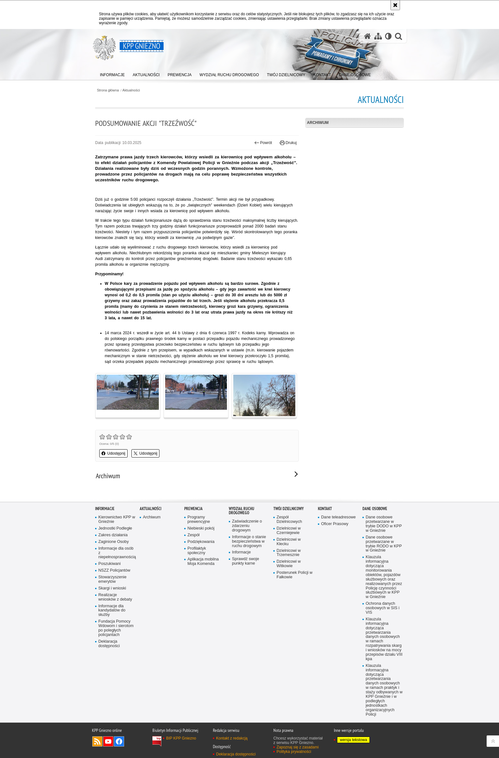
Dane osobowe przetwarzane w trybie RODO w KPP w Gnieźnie (384, 544)
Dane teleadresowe (338, 517)
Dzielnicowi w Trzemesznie (289, 553)
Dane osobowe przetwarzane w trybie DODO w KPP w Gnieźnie (384, 524)
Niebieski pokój (200, 528)
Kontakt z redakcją (232, 738)
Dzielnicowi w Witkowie (289, 563)
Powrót (263, 142)
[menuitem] (112, 73)
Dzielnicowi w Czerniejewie (289, 530)
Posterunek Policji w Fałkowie (295, 575)
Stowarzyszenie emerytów (112, 579)
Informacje (105, 508)
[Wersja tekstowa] (388, 36)
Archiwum (318, 122)
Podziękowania (200, 542)
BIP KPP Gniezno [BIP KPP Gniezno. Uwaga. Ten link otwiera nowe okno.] (181, 738)
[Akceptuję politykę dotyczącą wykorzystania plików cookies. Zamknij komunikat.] (395, 5)
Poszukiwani (109, 564)
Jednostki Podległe (115, 528)
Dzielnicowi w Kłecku (289, 542)
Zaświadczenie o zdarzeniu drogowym (247, 525)
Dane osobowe (374, 508)
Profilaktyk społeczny (196, 550)
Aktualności (131, 90)
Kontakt (325, 508)
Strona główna (108, 90)
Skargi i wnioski (112, 588)
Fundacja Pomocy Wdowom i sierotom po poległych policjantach (116, 628)
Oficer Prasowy (334, 524)
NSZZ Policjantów (114, 570)
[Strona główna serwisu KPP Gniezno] (367, 36)
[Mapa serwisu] (378, 36)
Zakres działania (113, 535)
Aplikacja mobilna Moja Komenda (203, 561)
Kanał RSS (97, 741)
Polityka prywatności (294, 751)
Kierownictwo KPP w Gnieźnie (116, 519)
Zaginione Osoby (113, 542)
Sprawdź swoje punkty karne (245, 561)
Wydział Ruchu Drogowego (241, 511)
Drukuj (288, 142)
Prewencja (193, 508)
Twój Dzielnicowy (288, 508)
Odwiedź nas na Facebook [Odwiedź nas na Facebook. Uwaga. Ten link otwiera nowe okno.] (119, 741)
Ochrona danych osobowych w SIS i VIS (382, 608)
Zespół (193, 535)
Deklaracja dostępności (109, 643)
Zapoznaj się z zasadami (298, 747)
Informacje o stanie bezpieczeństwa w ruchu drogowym (249, 541)
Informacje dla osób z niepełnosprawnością (116, 552)
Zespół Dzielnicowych (289, 519)
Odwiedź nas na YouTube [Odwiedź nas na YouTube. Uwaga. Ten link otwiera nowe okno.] (108, 741)
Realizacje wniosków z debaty (115, 597)
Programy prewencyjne (198, 519)
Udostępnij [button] (113, 453)
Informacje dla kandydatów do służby (111, 610)
